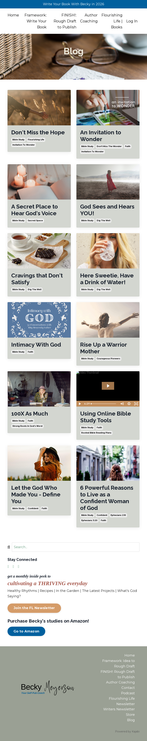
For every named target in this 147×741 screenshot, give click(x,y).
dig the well (103, 220)
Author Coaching (89, 18)
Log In (132, 21)
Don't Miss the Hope (38, 132)
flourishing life (36, 139)
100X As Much (29, 413)
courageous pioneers (108, 358)
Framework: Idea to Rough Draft (118, 663)
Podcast (128, 693)
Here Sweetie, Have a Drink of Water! (107, 278)
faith (127, 146)
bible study (18, 139)
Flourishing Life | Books (111, 21)
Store (130, 715)
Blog (131, 720)
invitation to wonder (23, 145)
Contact (128, 688)
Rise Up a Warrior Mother (103, 348)
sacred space (35, 220)
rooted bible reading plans (96, 433)
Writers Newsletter (119, 709)
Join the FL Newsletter (34, 608)
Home (13, 15)
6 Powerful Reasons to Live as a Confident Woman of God (106, 497)
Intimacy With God (36, 344)
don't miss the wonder (109, 146)
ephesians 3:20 (89, 520)
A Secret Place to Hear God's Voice (34, 210)
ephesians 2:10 (118, 515)
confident (33, 508)
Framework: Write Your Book (35, 21)
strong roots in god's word (27, 426)
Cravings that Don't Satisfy (37, 278)
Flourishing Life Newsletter (122, 701)
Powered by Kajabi (127, 731)
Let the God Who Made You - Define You (35, 494)
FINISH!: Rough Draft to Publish (65, 21)
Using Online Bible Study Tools (105, 417)
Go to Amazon (26, 631)
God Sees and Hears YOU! (107, 210)
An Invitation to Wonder (100, 135)
